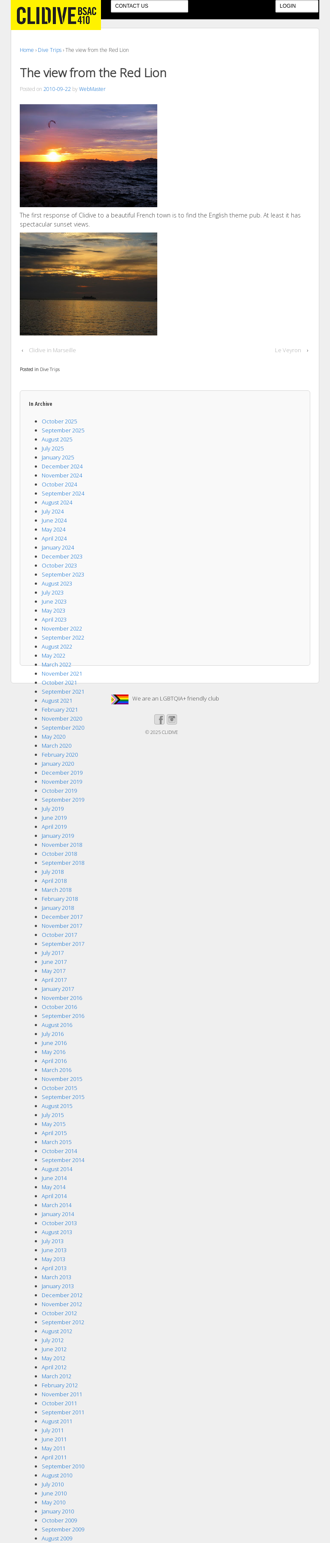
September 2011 (63, 1412)
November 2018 (62, 844)
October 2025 (59, 421)
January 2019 (58, 835)
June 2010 (54, 1493)
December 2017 (62, 917)
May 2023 (53, 610)
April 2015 (54, 1133)
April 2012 (54, 1367)
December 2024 (62, 466)
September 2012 (63, 1322)
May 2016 (53, 1052)
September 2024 (63, 493)
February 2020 (60, 754)
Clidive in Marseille (52, 350)
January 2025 (58, 457)
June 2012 (54, 1349)
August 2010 (57, 1475)
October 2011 (59, 1403)
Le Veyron (288, 350)
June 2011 (54, 1439)
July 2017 (53, 953)
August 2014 (57, 1169)
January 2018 (58, 908)
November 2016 (62, 998)
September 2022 (63, 637)
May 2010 (53, 1502)
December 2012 (62, 1295)
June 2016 (54, 1043)
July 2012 (53, 1340)
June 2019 (54, 817)
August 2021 (57, 700)
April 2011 (54, 1457)
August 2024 (57, 502)
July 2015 (53, 1115)
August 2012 (57, 1331)
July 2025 (53, 448)
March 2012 (56, 1376)
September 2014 (63, 1160)
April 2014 (54, 1196)
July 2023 (53, 592)
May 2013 (53, 1259)
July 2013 (53, 1241)
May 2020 (53, 736)
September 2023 (63, 574)
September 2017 (63, 944)
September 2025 (63, 430)
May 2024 (53, 529)
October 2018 (59, 854)
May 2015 (53, 1124)
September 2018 (63, 863)
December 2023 (62, 556)
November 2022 (62, 628)
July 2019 (53, 808)
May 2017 (53, 971)
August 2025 (57, 439)
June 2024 (54, 520)
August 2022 (57, 646)
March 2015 (56, 1142)
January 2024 (58, 547)
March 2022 (56, 664)
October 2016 (59, 1007)
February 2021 (60, 709)
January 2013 (58, 1286)
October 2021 (59, 682)
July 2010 (53, 1484)
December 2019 (62, 772)
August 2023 (57, 583)
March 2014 (56, 1205)
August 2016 (57, 1025)
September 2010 (63, 1466)
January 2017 (58, 989)
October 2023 (59, 565)
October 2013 (59, 1223)
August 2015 (57, 1106)
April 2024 (54, 538)
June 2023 (54, 601)
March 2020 (56, 745)
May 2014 (53, 1187)
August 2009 (57, 1538)
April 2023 (54, 619)
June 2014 (54, 1178)
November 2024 (62, 475)
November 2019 (62, 781)
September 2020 (63, 727)
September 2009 (63, 1529)
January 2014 (58, 1214)
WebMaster (92, 89)
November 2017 (62, 926)
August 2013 (57, 1232)
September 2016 (63, 1016)
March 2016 (56, 1070)
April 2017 (54, 980)
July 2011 (53, 1430)
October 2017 (59, 935)
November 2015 (62, 1079)
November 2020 (62, 718)
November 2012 (62, 1304)
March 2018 (56, 890)
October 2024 (59, 484)
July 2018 (53, 872)
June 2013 (54, 1250)
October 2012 (59, 1313)
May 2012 (53, 1358)
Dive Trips (49, 50)
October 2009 (59, 1520)
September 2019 (63, 799)
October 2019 (59, 790)
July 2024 (53, 511)
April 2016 (54, 1061)
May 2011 (53, 1448)
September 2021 (63, 691)
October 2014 (59, 1151)
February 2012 (60, 1385)
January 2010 (58, 1511)
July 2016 (53, 1034)
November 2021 (62, 673)
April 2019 (54, 826)
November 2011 (62, 1394)
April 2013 (54, 1268)
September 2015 (63, 1097)
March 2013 (56, 1277)
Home (27, 50)
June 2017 (54, 962)
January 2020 (58, 763)
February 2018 (60, 899)
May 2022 (53, 655)
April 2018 (54, 881)
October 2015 (59, 1088)
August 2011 (57, 1421)
